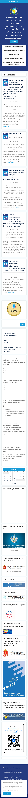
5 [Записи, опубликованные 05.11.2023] (23, 473)
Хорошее (5, 387)
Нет (4, 370)
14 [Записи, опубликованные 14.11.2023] (7, 476)
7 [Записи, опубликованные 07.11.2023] (7, 475)
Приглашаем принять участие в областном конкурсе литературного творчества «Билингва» (13, 174)
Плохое (5, 392)
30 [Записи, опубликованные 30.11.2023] (14, 480)
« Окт (12, 483)
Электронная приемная (9, 333)
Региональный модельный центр (14, 58)
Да (4, 368)
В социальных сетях (8, 458)
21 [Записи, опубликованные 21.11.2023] (7, 478)
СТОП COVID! (7, 351)
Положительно (7, 409)
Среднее (5, 389)
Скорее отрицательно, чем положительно (13, 413)
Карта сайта (7, 330)
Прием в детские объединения (11, 344)
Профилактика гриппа (9, 349)
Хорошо (7, 793)
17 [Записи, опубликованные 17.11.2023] (17, 476)
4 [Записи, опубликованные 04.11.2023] (20, 473)
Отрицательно (7, 415)
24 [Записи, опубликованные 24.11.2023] (17, 478)
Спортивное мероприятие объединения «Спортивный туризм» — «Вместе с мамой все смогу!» (14, 266)
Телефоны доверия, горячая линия (12, 337)
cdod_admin (15, 101)
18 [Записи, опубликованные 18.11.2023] (20, 476)
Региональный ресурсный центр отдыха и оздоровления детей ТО (14, 63)
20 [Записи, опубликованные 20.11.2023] (4, 478)
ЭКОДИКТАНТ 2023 (16, 134)
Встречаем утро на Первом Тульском (13, 779)
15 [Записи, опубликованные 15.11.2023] (10, 476)
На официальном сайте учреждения (12, 456)
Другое (5, 460)
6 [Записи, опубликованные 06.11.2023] (4, 475)
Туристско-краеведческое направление (14, 50)
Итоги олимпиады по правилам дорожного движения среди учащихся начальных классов (13, 773)
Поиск (4, 321)
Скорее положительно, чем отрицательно (13, 411)
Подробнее (6, 126)
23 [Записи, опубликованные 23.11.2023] (14, 478)
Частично (6, 372)
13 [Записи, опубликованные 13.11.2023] (4, 476)
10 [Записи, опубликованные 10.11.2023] (17, 475)
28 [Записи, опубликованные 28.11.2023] (7, 480)
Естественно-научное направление (14, 46)
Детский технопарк (14, 54)
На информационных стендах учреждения (14, 454)
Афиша (5, 340)
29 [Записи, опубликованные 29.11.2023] (10, 480)
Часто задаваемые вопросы (10, 335)
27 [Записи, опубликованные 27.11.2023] (4, 480)
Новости (14, 109)
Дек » (15, 483)
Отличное (6, 386)
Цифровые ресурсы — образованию (12, 347)
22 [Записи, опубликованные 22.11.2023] (10, 478)
